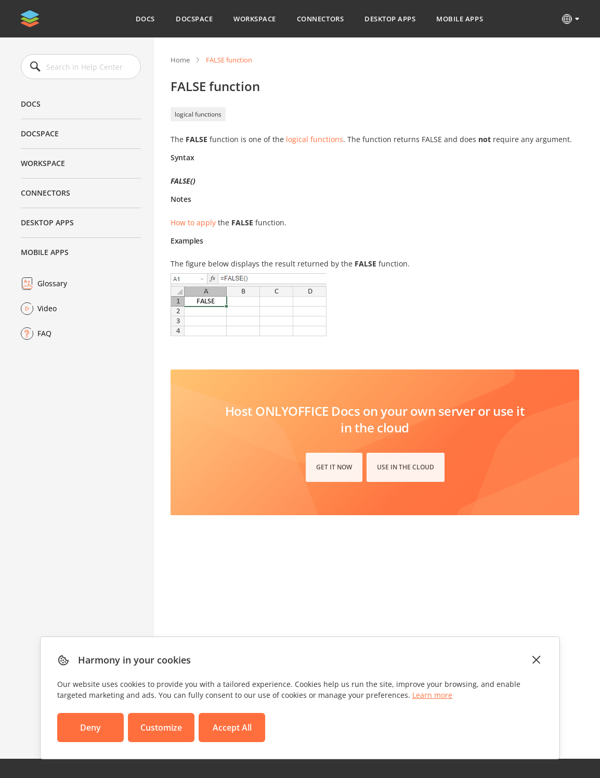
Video (47, 308)
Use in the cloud (405, 467)
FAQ (44, 333)
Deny (90, 727)
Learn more (432, 695)
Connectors (320, 18)
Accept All (232, 727)
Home (180, 60)
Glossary (52, 283)
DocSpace (194, 18)
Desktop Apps (389, 18)
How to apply (193, 222)
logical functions (198, 114)
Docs (145, 18)
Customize (161, 727)
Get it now (334, 467)
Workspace (254, 18)
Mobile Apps (459, 18)
